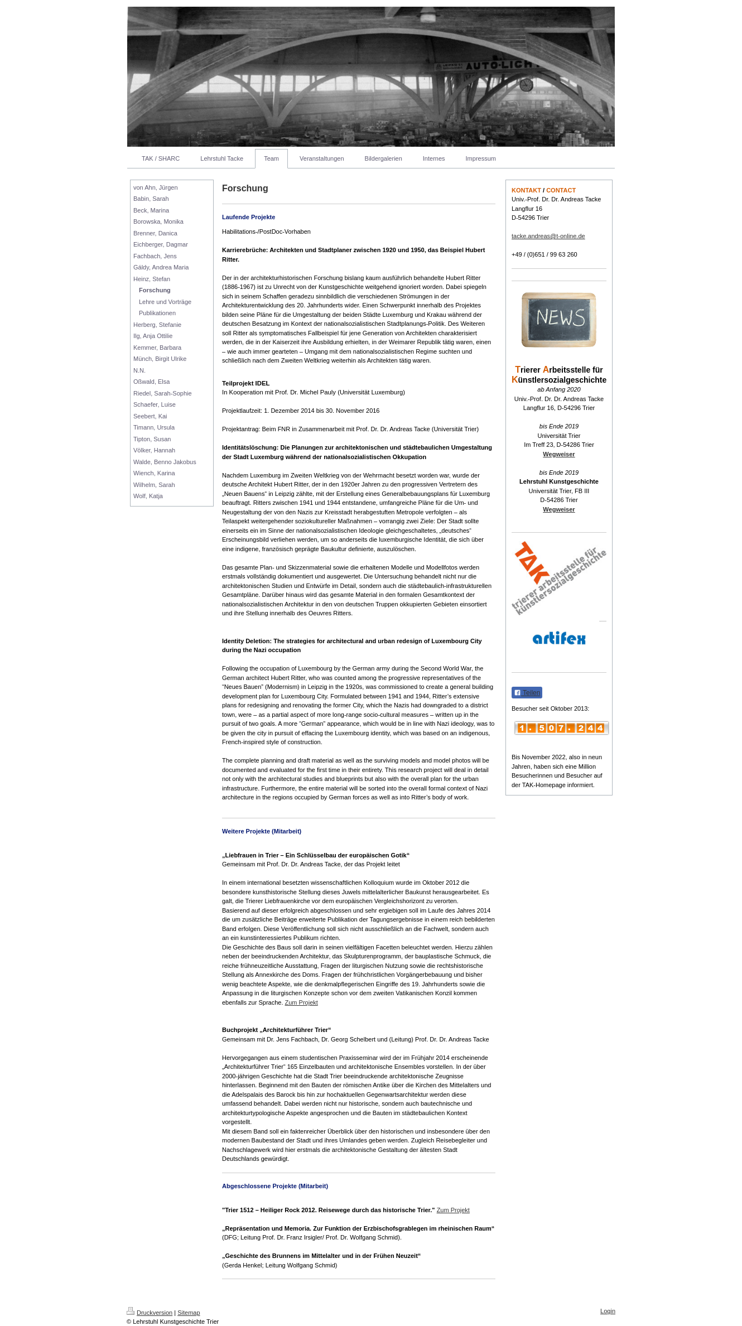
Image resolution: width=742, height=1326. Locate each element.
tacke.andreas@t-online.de (548, 236)
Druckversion (149, 1312)
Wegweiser (559, 454)
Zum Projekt (301, 1002)
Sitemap (188, 1312)
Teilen (527, 693)
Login (607, 1311)
